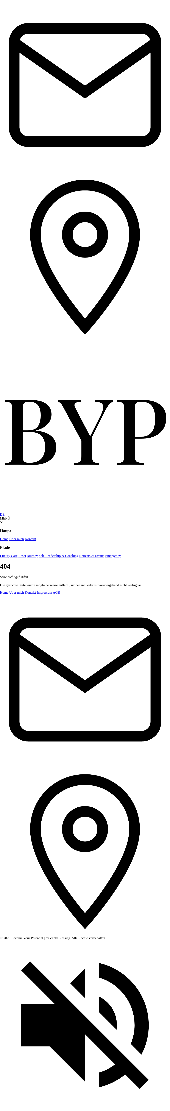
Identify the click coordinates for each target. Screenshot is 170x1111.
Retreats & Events (91, 556)
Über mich (16, 539)
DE (2, 514)
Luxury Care (8, 556)
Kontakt (30, 539)
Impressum (44, 592)
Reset (22, 556)
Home (4, 539)
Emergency (113, 556)
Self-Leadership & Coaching (58, 556)
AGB (56, 592)
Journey (32, 556)
